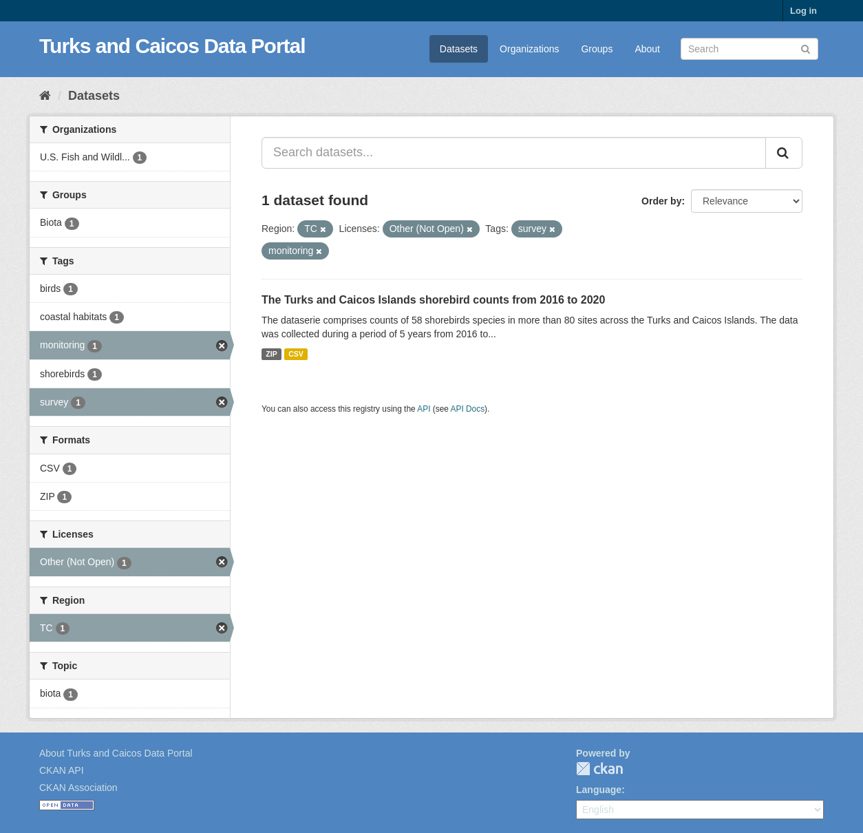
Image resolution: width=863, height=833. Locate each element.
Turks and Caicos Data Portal (172, 45)
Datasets (459, 48)
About (647, 48)
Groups (596, 48)
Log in (803, 11)
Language (598, 789)
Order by (661, 201)
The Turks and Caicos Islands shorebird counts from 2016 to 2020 (433, 300)
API (423, 409)
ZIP (271, 354)
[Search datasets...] (514, 153)
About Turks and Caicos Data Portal (116, 753)
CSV (295, 354)
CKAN (599, 768)
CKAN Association (78, 787)
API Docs (468, 409)
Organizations (529, 48)
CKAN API (61, 770)
